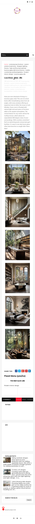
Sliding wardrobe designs (20, 458)
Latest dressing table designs (21, 482)
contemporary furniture (16, 64)
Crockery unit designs (19, 470)
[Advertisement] (17, 33)
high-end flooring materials (18, 68)
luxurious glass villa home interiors (14, 70)
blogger (18, 399)
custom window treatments (18, 83)
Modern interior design (20, 91)
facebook (29, 399)
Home (6, 64)
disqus (24, 399)
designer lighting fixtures (11, 85)
